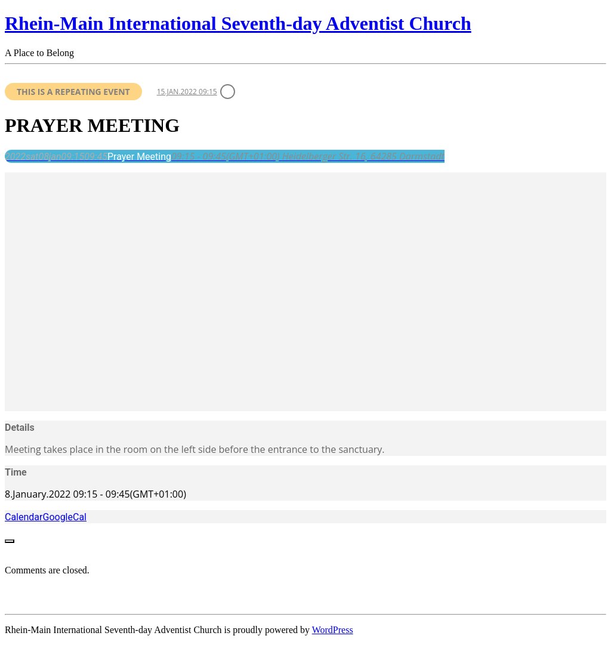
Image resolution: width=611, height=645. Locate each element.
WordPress (332, 630)
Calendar (23, 517)
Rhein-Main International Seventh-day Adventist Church (238, 23)
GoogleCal (64, 517)
